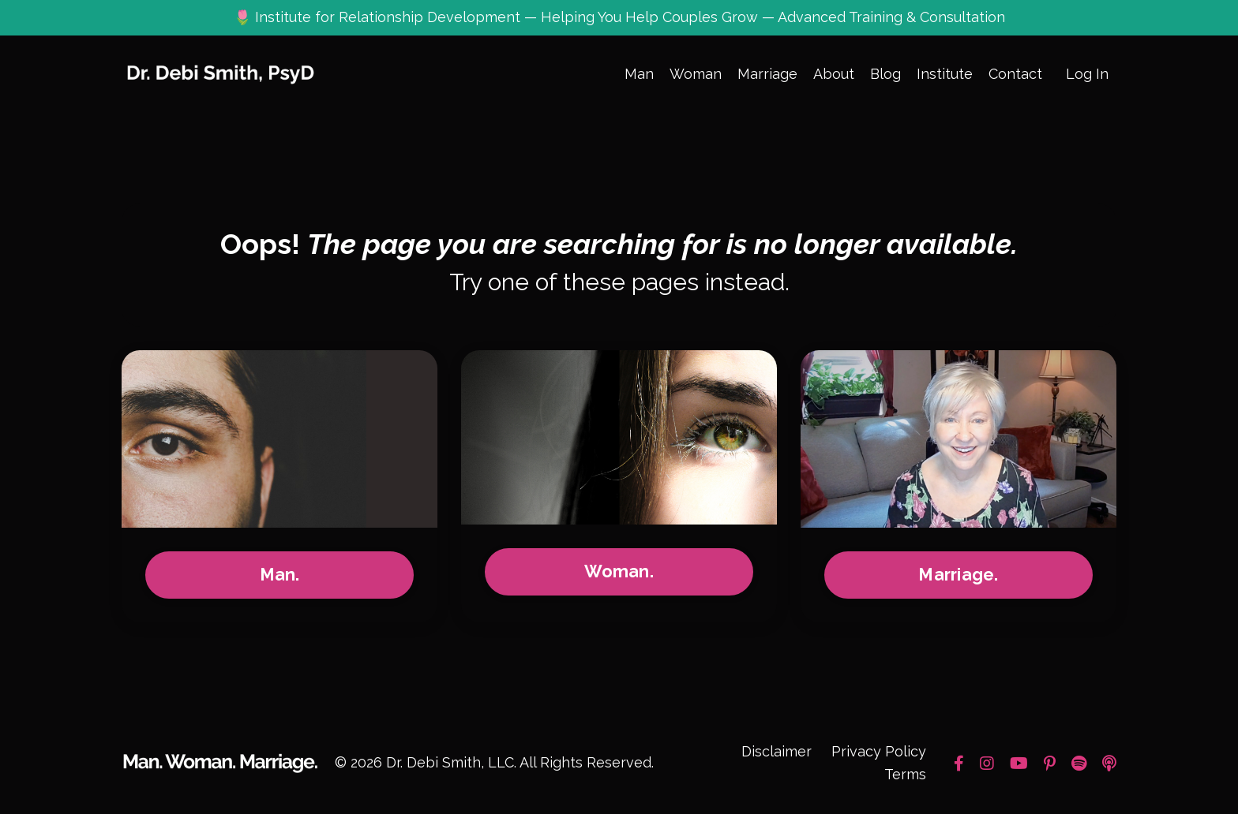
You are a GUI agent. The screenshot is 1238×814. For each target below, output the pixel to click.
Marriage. (958, 574)
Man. (280, 574)
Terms (905, 774)
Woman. (619, 571)
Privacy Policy (878, 751)
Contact (1015, 73)
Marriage (767, 73)
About (833, 73)
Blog (885, 73)
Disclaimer (776, 751)
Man (639, 73)
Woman (696, 73)
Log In (1087, 73)
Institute (945, 73)
